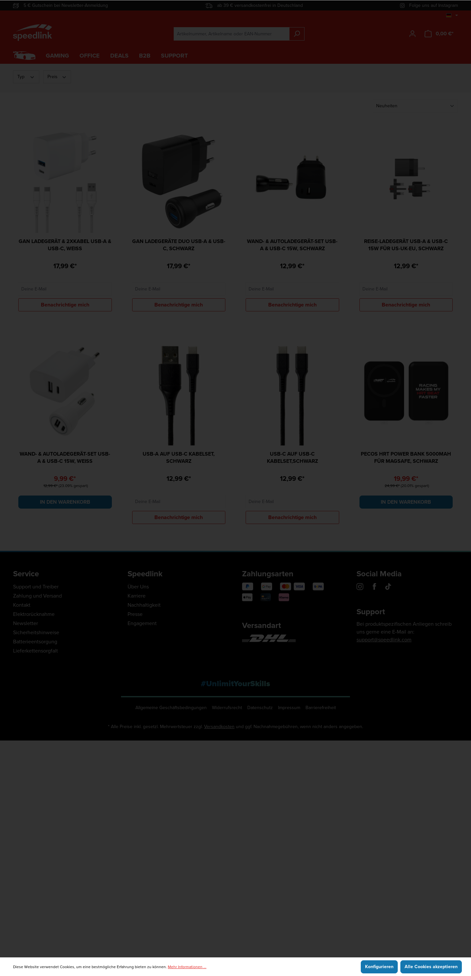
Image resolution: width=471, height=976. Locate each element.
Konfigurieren (379, 966)
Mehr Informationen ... (187, 967)
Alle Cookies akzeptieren (431, 966)
